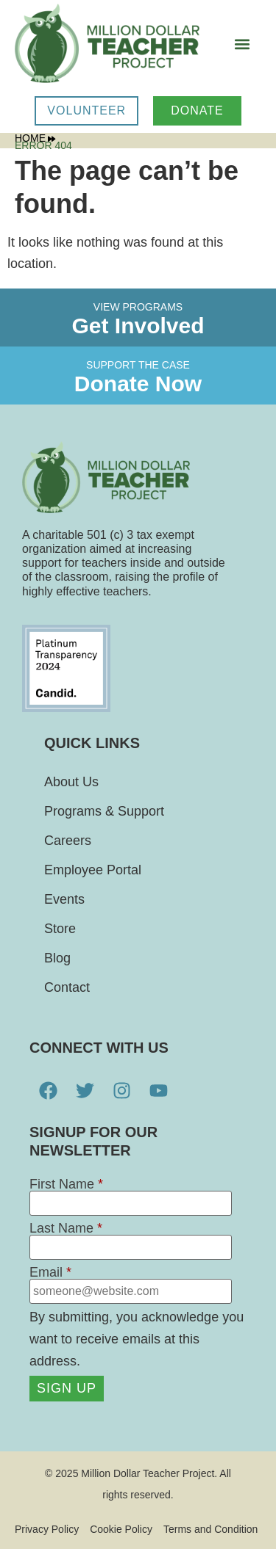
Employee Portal (92, 870)
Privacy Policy (47, 1529)
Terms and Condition (210, 1529)
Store (60, 928)
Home (35, 138)
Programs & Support (104, 811)
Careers (67, 840)
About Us (71, 781)
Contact (67, 987)
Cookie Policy (121, 1529)
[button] (242, 44)
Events (64, 899)
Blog (57, 958)
